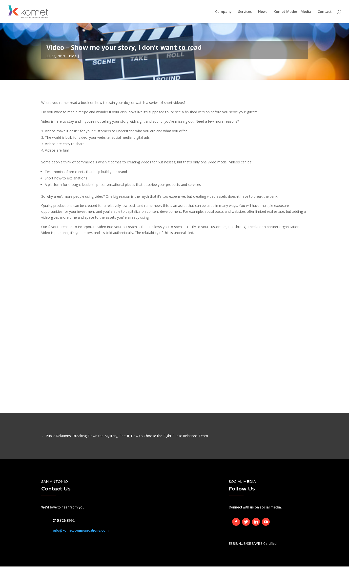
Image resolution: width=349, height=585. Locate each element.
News (262, 12)
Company (223, 12)
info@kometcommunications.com (81, 530)
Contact (325, 12)
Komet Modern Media (292, 12)
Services (245, 12)
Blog (72, 56)
